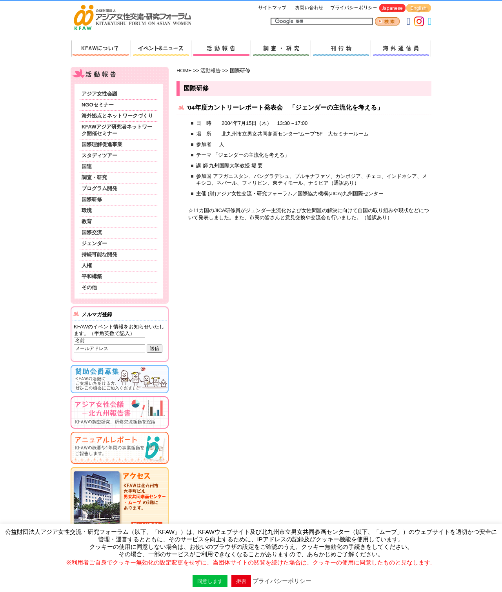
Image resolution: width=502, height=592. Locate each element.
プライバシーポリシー (352, 8)
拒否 (241, 581)
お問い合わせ (308, 8)
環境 (87, 210)
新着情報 (161, 48)
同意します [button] (210, 581)
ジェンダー (94, 243)
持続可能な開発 (99, 254)
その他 (89, 287)
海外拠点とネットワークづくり (117, 116)
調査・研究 (281, 48)
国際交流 (92, 232)
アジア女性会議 (99, 94)
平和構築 (92, 276)
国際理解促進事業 (102, 144)
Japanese (392, 8)
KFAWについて (101, 48)
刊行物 (341, 48)
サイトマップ (273, 8)
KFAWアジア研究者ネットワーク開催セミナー (117, 130)
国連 (87, 166)
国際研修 (92, 199)
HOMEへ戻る (135, 18)
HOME (184, 70)
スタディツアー (99, 155)
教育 (87, 221)
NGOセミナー (98, 105)
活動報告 (221, 48)
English (418, 8)
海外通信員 (401, 48)
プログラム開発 (99, 188)
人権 (87, 265)
